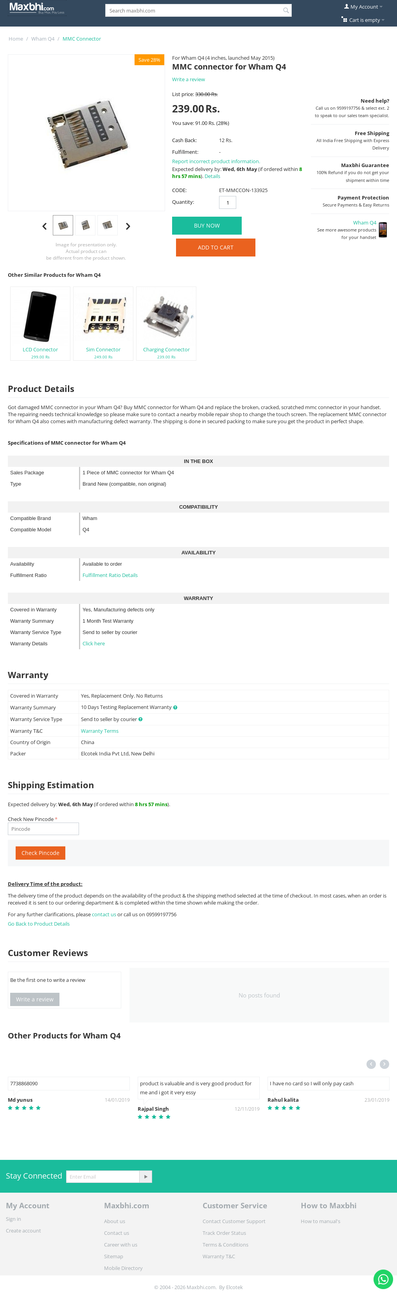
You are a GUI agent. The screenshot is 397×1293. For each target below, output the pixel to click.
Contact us (116, 1232)
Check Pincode (40, 853)
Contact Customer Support (234, 1221)
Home (16, 38)
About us (114, 1221)
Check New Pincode (31, 819)
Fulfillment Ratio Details (110, 575)
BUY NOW (207, 225)
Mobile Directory (123, 1268)
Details (212, 176)
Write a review (188, 79)
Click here (94, 643)
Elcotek (234, 1287)
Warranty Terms (100, 730)
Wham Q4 (42, 38)
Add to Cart (216, 247)
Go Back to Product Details (39, 923)
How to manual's (320, 1221)
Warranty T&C (219, 1256)
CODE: (179, 190)
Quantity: (183, 201)
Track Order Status (224, 1232)
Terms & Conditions (225, 1244)
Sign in (13, 1218)
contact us (104, 914)
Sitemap (113, 1256)
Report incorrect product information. (216, 161)
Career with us (120, 1244)
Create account (23, 1230)
